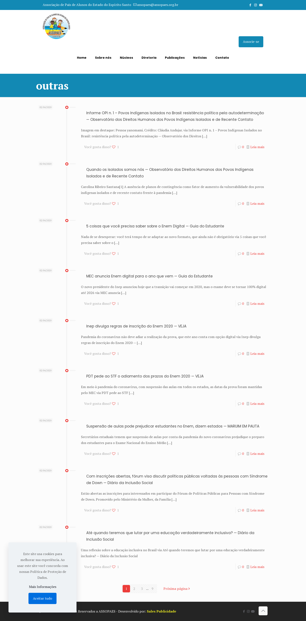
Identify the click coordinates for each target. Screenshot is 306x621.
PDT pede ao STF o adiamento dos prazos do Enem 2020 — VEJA (145, 376)
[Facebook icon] (250, 5)
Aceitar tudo (42, 598)
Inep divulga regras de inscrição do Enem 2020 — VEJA (136, 326)
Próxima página (177, 588)
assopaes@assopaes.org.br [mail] (157, 4)
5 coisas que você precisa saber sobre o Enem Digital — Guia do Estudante (155, 226)
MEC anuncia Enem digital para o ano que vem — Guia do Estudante (149, 276)
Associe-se (251, 41)
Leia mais (257, 147)
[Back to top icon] (263, 610)
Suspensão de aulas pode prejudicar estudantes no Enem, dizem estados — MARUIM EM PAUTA (172, 426)
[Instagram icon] (255, 5)
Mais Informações (42, 586)
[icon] (260, 5)
